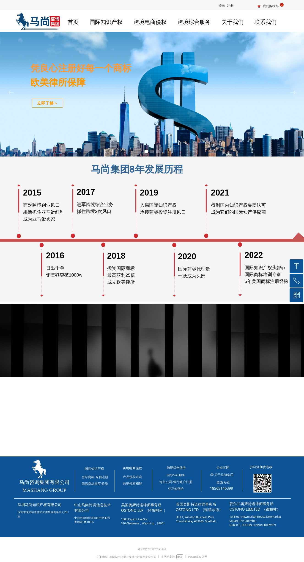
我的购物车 (271, 6)
